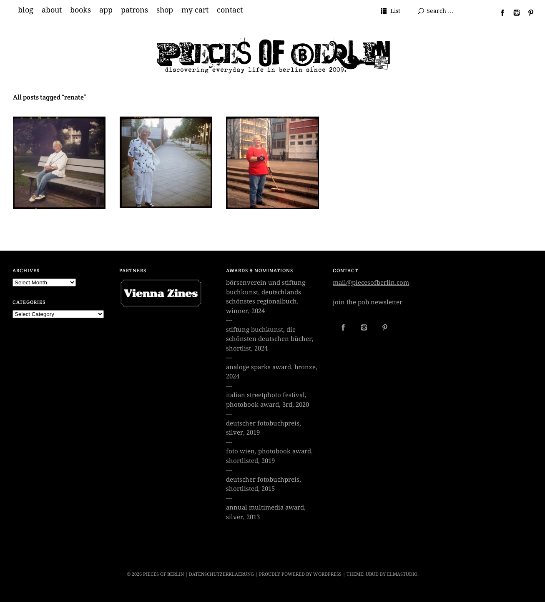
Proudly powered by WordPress (300, 574)
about (52, 10)
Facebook (499, 12)
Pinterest (527, 12)
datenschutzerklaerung (221, 574)
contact (230, 10)
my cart (194, 10)
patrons (134, 10)
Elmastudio (402, 574)
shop (164, 10)
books (80, 10)
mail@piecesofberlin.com (371, 282)
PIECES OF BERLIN (163, 574)
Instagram (513, 12)
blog (25, 10)
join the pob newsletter (367, 302)
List (395, 10)
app (106, 10)
